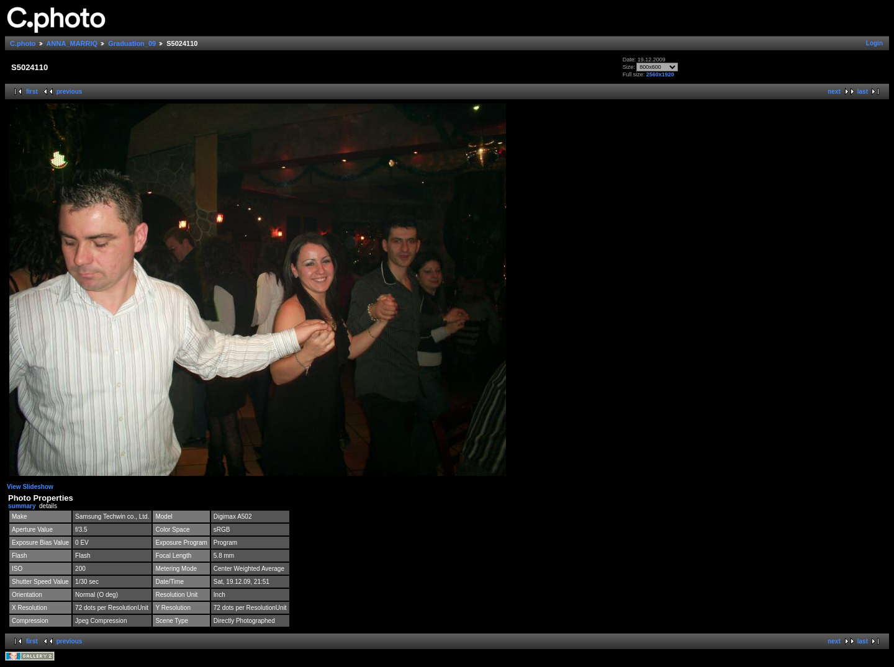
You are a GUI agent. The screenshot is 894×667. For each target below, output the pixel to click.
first (32, 91)
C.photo (23, 43)
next (834, 91)
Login (874, 43)
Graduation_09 (132, 43)
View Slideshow (30, 486)
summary (21, 506)
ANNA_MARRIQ (72, 43)
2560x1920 (660, 74)
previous (69, 91)
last (862, 91)
